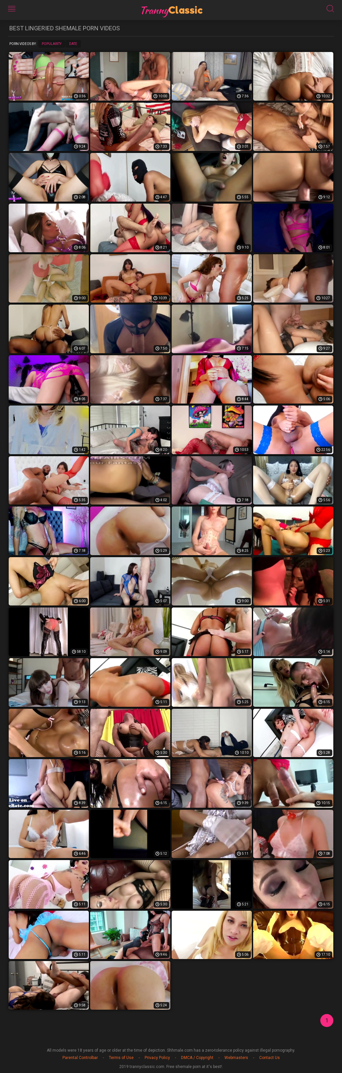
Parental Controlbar (80, 1057)
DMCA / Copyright (197, 1057)
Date (73, 44)
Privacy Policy (157, 1057)
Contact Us (269, 1057)
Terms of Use (121, 1057)
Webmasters (236, 1057)
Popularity (51, 44)
